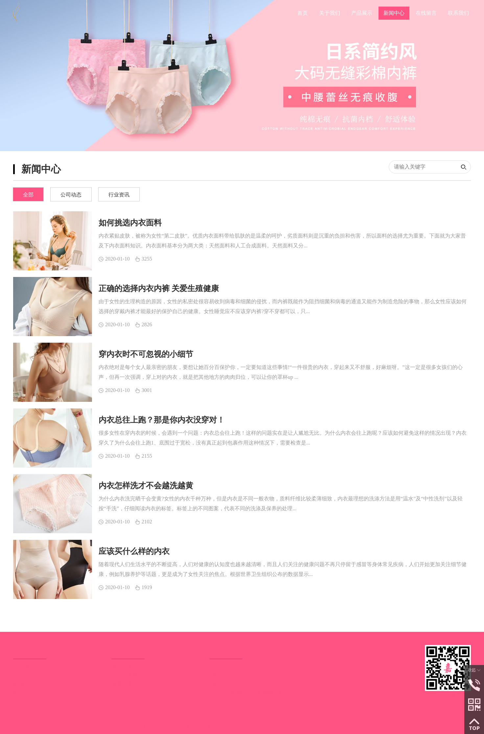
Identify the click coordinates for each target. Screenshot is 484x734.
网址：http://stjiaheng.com (238, 683)
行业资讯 (118, 194)
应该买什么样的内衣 (134, 551)
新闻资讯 (23, 683)
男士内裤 (121, 666)
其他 (116, 692)
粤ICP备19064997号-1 (315, 726)
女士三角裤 (124, 675)
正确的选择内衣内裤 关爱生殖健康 (159, 288)
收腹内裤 (121, 683)
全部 (28, 194)
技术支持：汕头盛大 (267, 726)
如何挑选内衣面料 (130, 222)
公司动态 (70, 194)
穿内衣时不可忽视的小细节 (146, 354)
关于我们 (23, 666)
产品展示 (23, 675)
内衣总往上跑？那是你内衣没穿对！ (162, 420)
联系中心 (23, 692)
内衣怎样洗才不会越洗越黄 (146, 485)
